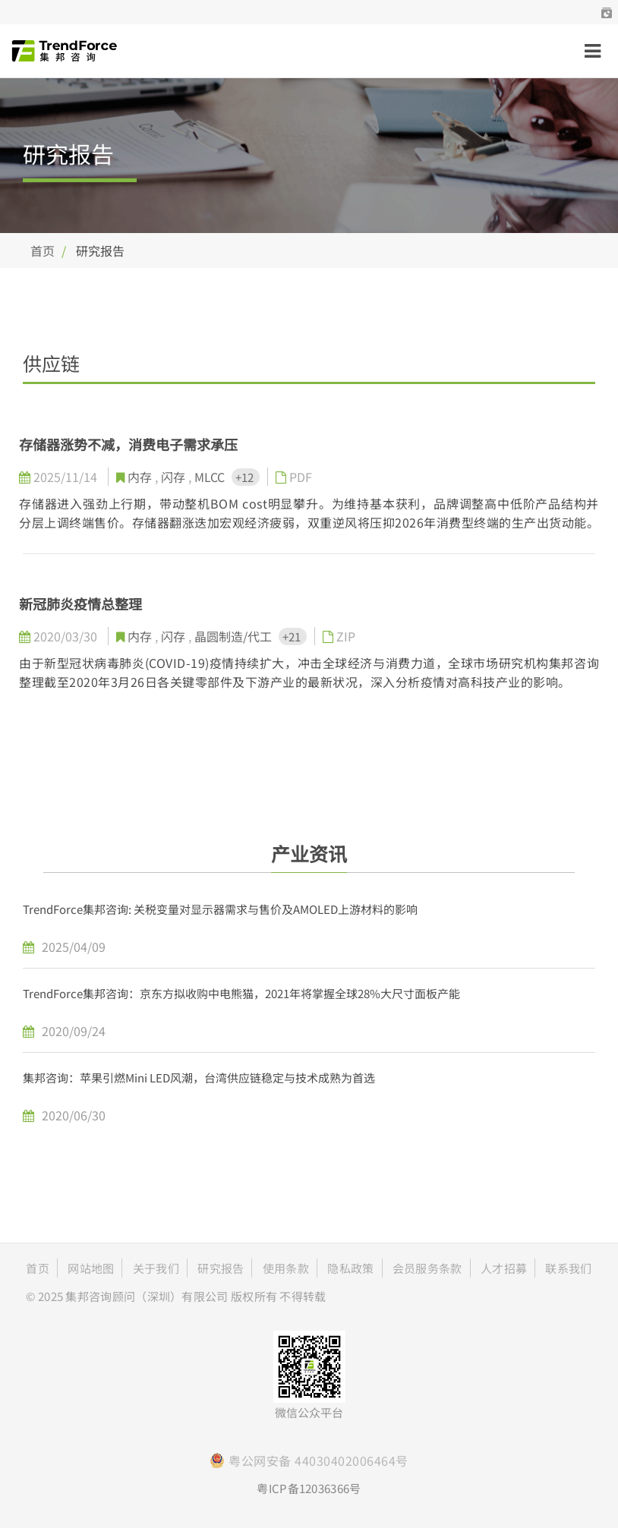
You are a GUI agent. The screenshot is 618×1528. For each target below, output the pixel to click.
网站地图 (91, 1268)
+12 (245, 477)
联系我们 (568, 1268)
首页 (42, 250)
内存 (141, 477)
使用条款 (286, 1268)
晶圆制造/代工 (234, 636)
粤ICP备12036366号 (309, 1488)
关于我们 (156, 1268)
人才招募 (504, 1268)
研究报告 (220, 1268)
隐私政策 (350, 1268)
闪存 (174, 477)
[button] (606, 12)
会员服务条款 (427, 1268)
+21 (292, 636)
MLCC (211, 477)
